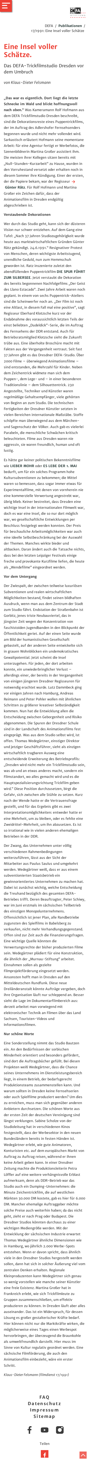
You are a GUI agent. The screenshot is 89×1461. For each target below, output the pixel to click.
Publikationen (70, 26)
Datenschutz (44, 1403)
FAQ (44, 1397)
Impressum (44, 1410)
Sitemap (44, 1416)
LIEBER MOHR (22, 466)
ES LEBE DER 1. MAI (60, 466)
